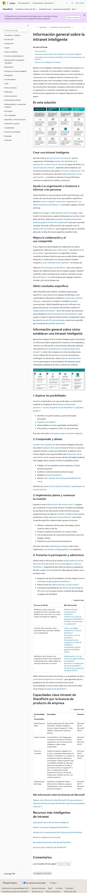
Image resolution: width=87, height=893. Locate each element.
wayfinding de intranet (58, 546)
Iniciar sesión (79, 3)
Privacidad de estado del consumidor (14, 891)
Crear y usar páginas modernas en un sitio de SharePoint (72, 630)
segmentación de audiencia (59, 517)
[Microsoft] (4, 3)
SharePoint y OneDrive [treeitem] (12, 35)
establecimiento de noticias (43, 310)
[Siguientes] (67, 3)
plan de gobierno (55, 475)
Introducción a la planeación (44, 444)
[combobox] (15, 30)
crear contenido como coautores (55, 262)
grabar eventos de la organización (55, 222)
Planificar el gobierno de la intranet (46, 837)
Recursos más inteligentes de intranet (48, 62)
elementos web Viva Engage (66, 213)
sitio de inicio (53, 504)
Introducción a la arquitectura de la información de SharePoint (57, 832)
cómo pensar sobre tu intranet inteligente (66, 433)
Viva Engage (44, 213)
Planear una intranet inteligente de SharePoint (51, 827)
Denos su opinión (73, 17)
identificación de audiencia (43, 228)
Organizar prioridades (45, 422)
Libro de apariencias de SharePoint (62, 314)
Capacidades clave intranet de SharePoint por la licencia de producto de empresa (60, 58)
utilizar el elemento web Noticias (46, 204)
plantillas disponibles (56, 323)
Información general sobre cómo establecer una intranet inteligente (58, 54)
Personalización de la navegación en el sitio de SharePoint (72, 642)
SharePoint (43, 27)
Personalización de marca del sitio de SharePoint (52, 842)
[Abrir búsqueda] (72, 3)
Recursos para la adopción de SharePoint (49, 847)
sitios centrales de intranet (54, 478)
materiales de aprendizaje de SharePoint (53, 581)
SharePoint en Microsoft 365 (61, 27)
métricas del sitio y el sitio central (64, 584)
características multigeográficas (56, 549)
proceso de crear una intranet (58, 158)
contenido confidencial (65, 514)
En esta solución (40, 51)
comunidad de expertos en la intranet (47, 679)
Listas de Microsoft (59, 250)
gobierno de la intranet (52, 447)
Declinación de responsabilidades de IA (15, 888)
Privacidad (68, 888)
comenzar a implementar (70, 171)
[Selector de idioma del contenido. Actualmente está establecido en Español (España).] (10, 883)
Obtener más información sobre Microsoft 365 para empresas (57, 800)
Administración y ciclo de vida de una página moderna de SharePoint (74, 658)
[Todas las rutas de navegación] (35, 27)
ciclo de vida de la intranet (43, 167)
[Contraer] (27, 26)
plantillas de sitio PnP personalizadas (50, 320)
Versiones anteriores (38, 888)
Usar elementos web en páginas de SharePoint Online (72, 649)
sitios (70, 504)
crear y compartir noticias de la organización (59, 201)
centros (65, 504)
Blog (49, 888)
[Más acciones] (83, 27)
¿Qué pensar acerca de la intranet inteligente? (51, 822)
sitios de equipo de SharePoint (53, 267)
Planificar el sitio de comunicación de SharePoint (70, 611)
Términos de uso (37, 891)
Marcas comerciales (53, 891)
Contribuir (59, 888)
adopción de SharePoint (55, 689)
